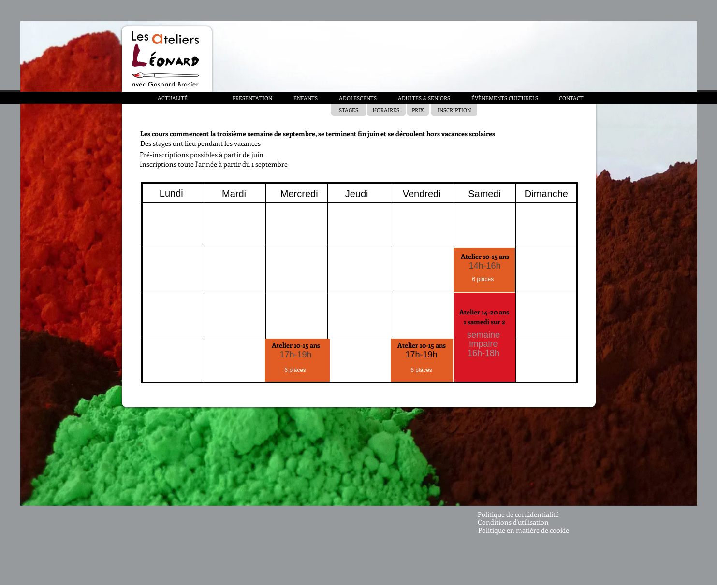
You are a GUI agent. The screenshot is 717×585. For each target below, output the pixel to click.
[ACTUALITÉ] (172, 97)
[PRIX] (418, 110)
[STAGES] (348, 110)
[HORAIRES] (386, 110)
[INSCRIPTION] (454, 110)
